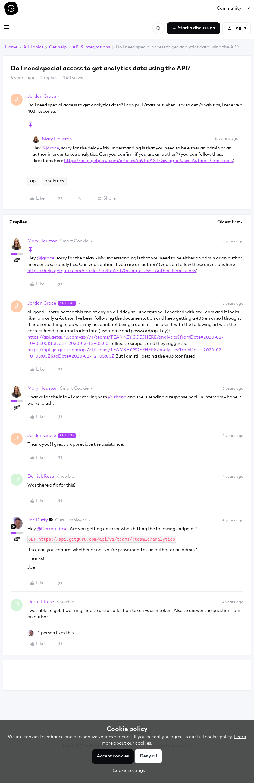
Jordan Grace (41, 96)
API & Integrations (91, 47)
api (33, 181)
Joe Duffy (37, 520)
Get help (58, 47)
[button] (6, 29)
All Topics (33, 47)
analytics (54, 181)
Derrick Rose (40, 476)
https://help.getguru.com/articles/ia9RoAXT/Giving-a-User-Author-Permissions (148, 161)
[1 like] (50, 633)
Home (11, 47)
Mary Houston (57, 139)
